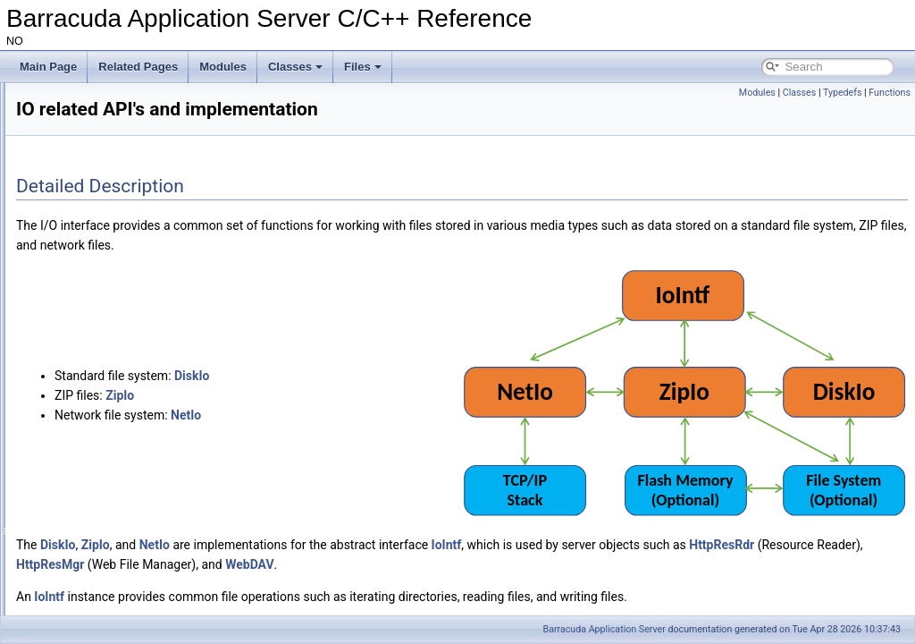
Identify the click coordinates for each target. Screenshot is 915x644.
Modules (223, 66)
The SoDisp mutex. (76, 235)
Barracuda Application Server (604, 629)
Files (363, 66)
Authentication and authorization (121, 451)
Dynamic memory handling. (109, 432)
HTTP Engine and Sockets (93, 156)
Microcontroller (80, 294)
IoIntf (670, 481)
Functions (890, 92)
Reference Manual (74, 117)
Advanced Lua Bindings (86, 137)
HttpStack (68, 550)
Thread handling (83, 471)
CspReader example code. (93, 255)
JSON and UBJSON (78, 176)
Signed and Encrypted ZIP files (104, 196)
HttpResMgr (466, 501)
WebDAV (666, 501)
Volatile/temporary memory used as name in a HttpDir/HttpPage (181, 215)
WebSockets (75, 530)
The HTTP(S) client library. (108, 510)
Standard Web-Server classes (116, 373)
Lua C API (69, 491)
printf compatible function (104, 392)
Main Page (48, 66)
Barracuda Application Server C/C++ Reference (128, 97)
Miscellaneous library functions (117, 412)
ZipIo (343, 363)
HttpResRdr (288, 501)
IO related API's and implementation (130, 333)
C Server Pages (83, 353)
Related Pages (138, 66)
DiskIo (415, 343)
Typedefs (842, 92)
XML (56, 570)
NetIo (409, 383)
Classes (295, 66)
